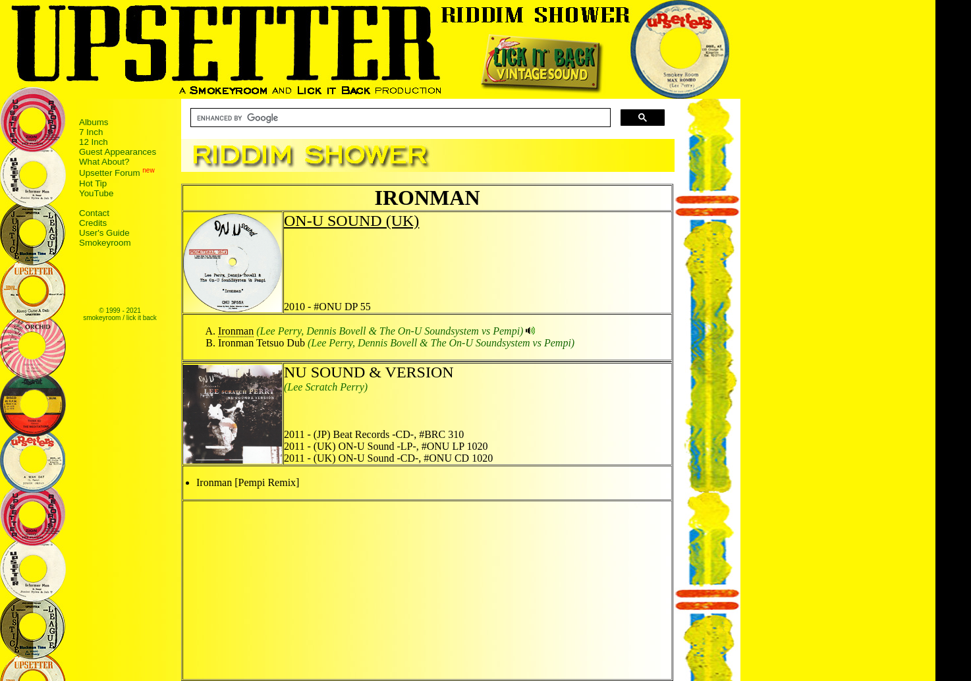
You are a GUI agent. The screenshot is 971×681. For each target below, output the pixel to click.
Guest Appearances (117, 152)
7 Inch (91, 132)
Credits (93, 223)
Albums (93, 122)
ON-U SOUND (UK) (351, 220)
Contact (94, 213)
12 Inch (93, 142)
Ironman (236, 331)
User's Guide (104, 233)
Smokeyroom (105, 243)
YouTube (96, 193)
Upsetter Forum (109, 173)
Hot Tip (93, 183)
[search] (399, 118)
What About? (104, 162)
